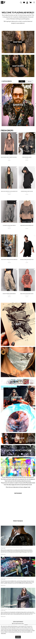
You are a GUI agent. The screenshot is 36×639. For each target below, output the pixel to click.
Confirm (18, 637)
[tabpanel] (18, 105)
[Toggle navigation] (34, 2)
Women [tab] (30, 81)
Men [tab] (22, 81)
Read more (3, 554)
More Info (3, 633)
